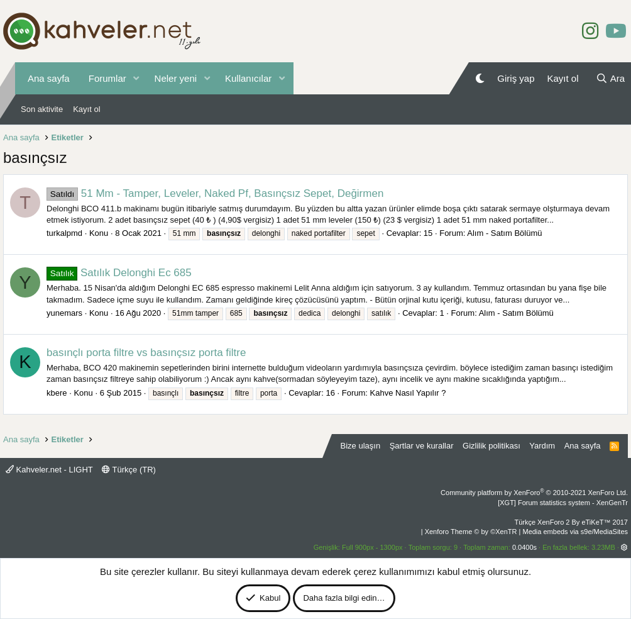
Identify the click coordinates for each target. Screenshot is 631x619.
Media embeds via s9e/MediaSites (575, 531)
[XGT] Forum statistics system (563, 502)
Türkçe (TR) (129, 469)
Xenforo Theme (471, 531)
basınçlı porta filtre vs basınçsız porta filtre (146, 353)
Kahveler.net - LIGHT (49, 469)
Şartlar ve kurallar (422, 445)
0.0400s (524, 547)
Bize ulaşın (361, 445)
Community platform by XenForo (534, 492)
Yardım (542, 445)
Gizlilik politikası (491, 445)
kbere (57, 393)
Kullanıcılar (248, 78)
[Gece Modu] (480, 78)
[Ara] (610, 78)
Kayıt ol (86, 109)
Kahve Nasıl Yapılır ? (408, 393)
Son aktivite (42, 109)
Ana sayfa (49, 78)
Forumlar (107, 78)
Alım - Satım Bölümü (504, 233)
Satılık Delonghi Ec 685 (119, 273)
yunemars (64, 313)
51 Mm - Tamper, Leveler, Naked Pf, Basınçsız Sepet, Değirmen (215, 193)
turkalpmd (64, 233)
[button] (136, 78)
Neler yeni (176, 78)
